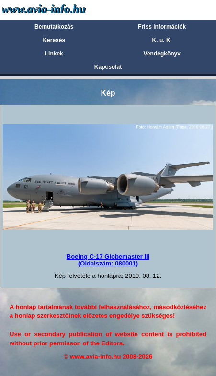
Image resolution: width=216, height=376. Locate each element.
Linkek (54, 53)
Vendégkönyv (162, 53)
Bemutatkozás (53, 26)
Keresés (54, 40)
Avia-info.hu (60, 9)
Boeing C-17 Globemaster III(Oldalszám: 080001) (108, 260)
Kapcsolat (108, 67)
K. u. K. (162, 40)
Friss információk (162, 26)
